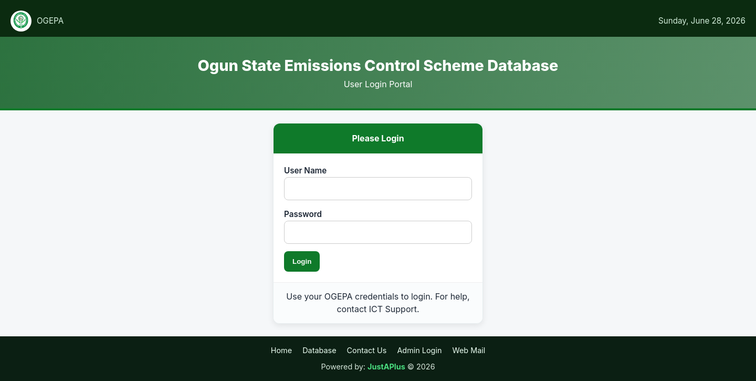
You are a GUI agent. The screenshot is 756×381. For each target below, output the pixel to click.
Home (281, 350)
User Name (305, 171)
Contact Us (367, 350)
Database (319, 350)
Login (301, 261)
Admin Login (419, 350)
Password (303, 214)
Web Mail (468, 350)
